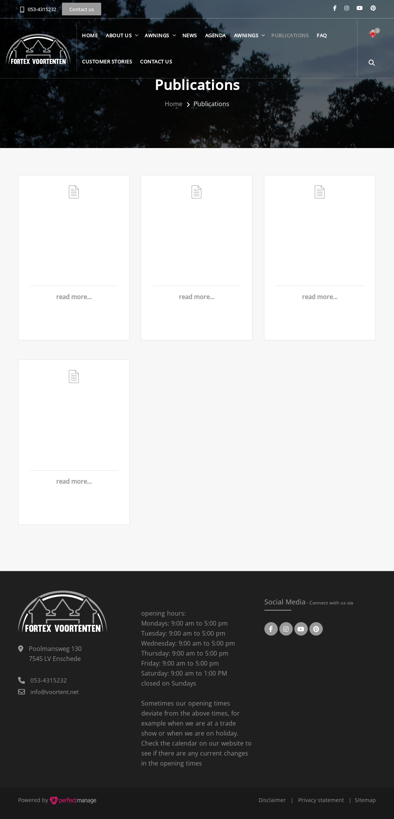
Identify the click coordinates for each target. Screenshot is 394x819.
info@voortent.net (54, 692)
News (191, 38)
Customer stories (108, 64)
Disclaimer (272, 800)
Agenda (216, 38)
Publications (291, 38)
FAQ (323, 38)
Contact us (157, 64)
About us (120, 38)
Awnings (158, 38)
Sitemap (365, 800)
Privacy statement (321, 800)
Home (91, 38)
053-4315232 (42, 9)
